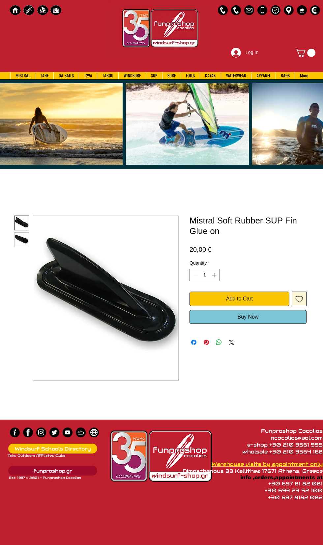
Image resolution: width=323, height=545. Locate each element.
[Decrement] (195, 275)
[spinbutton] (205, 275)
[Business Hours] (275, 10)
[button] (305, 53)
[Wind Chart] (81, 432)
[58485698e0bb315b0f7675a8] (249, 10)
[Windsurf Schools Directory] (52, 449)
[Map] (289, 10)
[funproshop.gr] (52, 471)
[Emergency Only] (262, 10)
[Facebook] (28, 432)
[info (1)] (15, 432)
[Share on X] (231, 342)
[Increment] (215, 275)
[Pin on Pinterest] (206, 342)
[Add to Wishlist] (299, 299)
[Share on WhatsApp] (219, 342)
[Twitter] (54, 432)
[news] (94, 432)
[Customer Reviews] (302, 10)
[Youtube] (68, 432)
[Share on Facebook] (194, 342)
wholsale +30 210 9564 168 (282, 451)
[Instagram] (41, 432)
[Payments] (315, 10)
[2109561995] (223, 10)
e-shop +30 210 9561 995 (285, 444)
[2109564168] (236, 10)
